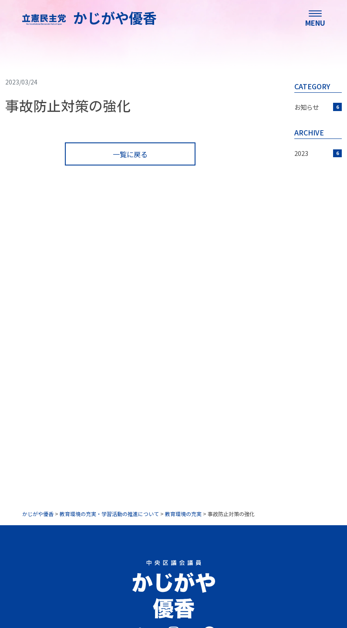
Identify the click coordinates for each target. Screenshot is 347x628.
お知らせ (318, 106)
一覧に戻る (130, 154)
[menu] (315, 17)
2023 (318, 153)
